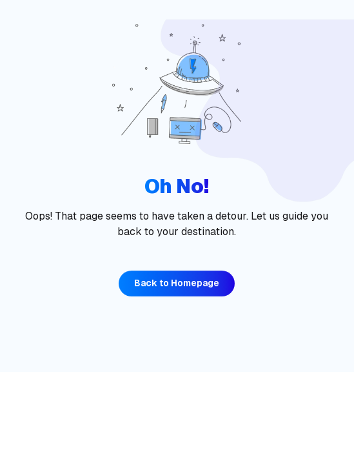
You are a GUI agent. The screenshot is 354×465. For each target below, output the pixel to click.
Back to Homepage (176, 283)
